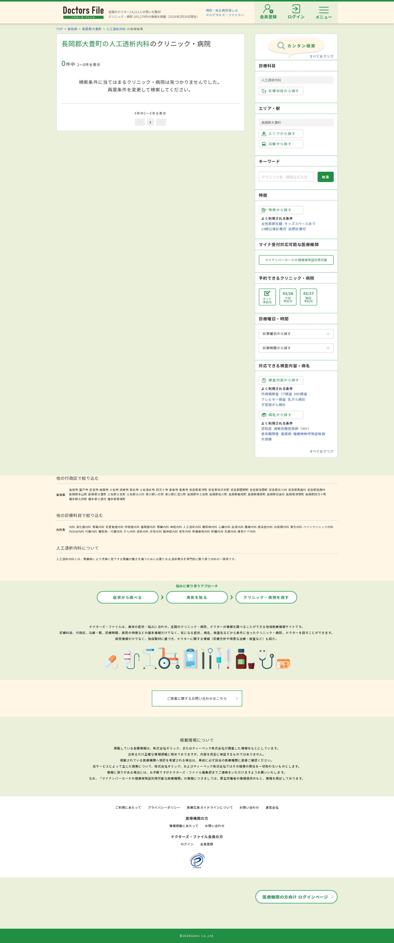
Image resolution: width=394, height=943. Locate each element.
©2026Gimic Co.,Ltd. (197, 935)
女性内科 (156, 531)
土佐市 (114, 490)
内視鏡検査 (270, 393)
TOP (59, 29)
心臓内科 (225, 527)
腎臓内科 (163, 527)
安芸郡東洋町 (198, 490)
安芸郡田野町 (240, 490)
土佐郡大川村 (136, 494)
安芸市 (93, 490)
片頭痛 (266, 439)
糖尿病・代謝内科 (110, 531)
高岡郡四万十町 (315, 494)
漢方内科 (296, 527)
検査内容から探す (281, 380)
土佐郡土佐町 (117, 494)
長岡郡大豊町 (92, 29)
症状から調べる (127, 597)
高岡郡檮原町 (257, 494)
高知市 (73, 490)
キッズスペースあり (300, 223)
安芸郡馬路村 (297, 490)
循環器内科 (148, 527)
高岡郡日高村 (276, 494)
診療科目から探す (281, 90)
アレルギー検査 (273, 399)
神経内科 (176, 527)
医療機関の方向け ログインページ (295, 897)
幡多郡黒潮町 (117, 499)
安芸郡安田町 (259, 490)
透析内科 (143, 531)
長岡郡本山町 (78, 494)
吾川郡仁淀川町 (175, 494)
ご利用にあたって (128, 807)
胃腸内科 (98, 527)
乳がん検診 (297, 399)
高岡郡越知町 (238, 494)
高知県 (72, 29)
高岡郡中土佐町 (197, 494)
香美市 (183, 490)
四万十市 (162, 490)
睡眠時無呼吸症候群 (309, 433)
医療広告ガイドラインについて (210, 807)
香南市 (173, 490)
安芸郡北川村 (278, 490)
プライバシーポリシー (164, 807)
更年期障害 (270, 433)
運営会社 (272, 807)
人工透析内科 (116, 29)
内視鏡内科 (281, 527)
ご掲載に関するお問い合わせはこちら (197, 698)
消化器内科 (83, 527)
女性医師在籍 (271, 223)
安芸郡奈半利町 (218, 490)
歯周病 (286, 433)
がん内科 (130, 531)
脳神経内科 (170, 531)
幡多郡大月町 (78, 499)
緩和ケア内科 (247, 531)
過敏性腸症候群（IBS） (292, 428)
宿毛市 (134, 490)
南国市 (104, 490)
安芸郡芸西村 (316, 490)
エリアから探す (279, 133)
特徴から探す (277, 209)
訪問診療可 (297, 228)
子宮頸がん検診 (273, 404)
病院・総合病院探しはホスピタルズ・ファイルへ (225, 12)
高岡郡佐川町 (218, 494)
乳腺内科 (231, 531)
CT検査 (286, 393)
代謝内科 (91, 531)
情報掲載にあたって (184, 825)
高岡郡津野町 (295, 494)
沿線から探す (277, 143)
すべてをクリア (322, 56)
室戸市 (83, 490)
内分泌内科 (76, 531)
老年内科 (185, 531)
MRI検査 (300, 393)
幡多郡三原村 (97, 499)
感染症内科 (265, 527)
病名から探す (277, 414)
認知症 (266, 428)
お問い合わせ (249, 807)
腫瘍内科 (251, 527)
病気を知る (197, 597)
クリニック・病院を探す (266, 597)
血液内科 (238, 527)
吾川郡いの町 (155, 494)
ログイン (187, 844)
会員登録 (206, 844)
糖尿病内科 (209, 527)
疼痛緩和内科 (201, 531)
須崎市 (124, 490)
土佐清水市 (147, 490)
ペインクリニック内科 (318, 527)
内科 (72, 527)
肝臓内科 (217, 531)
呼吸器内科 (132, 527)
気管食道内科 (115, 527)
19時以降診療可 (273, 228)
